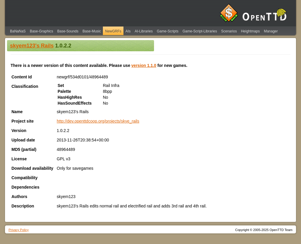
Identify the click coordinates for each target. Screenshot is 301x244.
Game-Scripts (167, 31)
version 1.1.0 (143, 65)
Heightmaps (250, 31)
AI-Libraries (144, 31)
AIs (128, 31)
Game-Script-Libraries (200, 31)
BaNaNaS (18, 31)
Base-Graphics (41, 31)
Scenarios (229, 31)
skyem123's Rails (31, 46)
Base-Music (92, 31)
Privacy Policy (19, 230)
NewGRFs (113, 31)
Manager (271, 31)
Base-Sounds (67, 31)
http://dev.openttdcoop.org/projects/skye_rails (98, 121)
